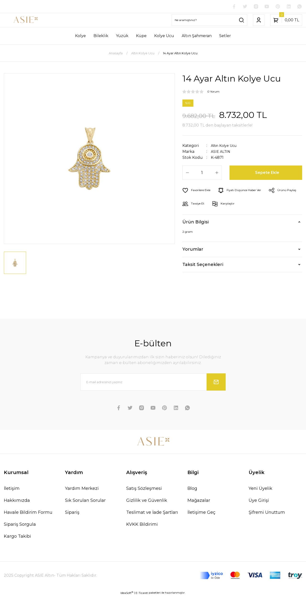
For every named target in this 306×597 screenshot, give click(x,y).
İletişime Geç (201, 513)
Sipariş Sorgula (20, 525)
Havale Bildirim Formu (28, 513)
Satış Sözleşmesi (144, 489)
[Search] (209, 20)
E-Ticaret (142, 593)
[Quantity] (202, 173)
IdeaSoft (126, 593)
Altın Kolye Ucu (226, 146)
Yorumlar (192, 250)
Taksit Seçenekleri (202, 265)
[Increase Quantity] (217, 173)
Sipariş (72, 513)
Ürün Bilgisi (195, 222)
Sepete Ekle (267, 173)
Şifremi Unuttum (267, 513)
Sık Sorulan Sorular (85, 501)
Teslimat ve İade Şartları (152, 513)
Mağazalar (198, 501)
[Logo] (25, 20)
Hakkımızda (17, 501)
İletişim (12, 489)
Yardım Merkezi (82, 489)
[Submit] (216, 382)
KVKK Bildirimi (142, 525)
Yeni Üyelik (260, 489)
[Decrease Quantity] (187, 173)
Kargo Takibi (17, 537)
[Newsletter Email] (153, 382)
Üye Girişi (259, 501)
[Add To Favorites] (198, 191)
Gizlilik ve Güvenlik (146, 501)
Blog (192, 489)
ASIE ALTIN (221, 152)
